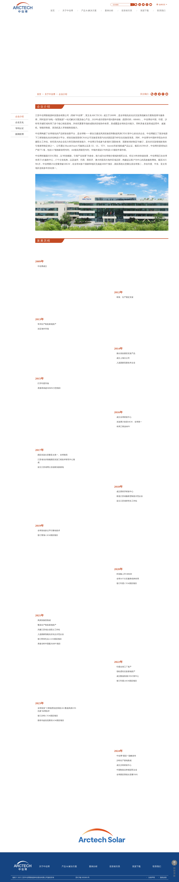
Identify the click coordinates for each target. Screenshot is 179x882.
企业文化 (19, 122)
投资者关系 (127, 10)
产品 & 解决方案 (89, 10)
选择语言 (160, 5)
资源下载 (144, 10)
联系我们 (161, 10)
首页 (52, 10)
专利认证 (19, 128)
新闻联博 (19, 134)
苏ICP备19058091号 (83, 877)
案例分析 (109, 10)
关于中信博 (67, 10)
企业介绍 (19, 116)
